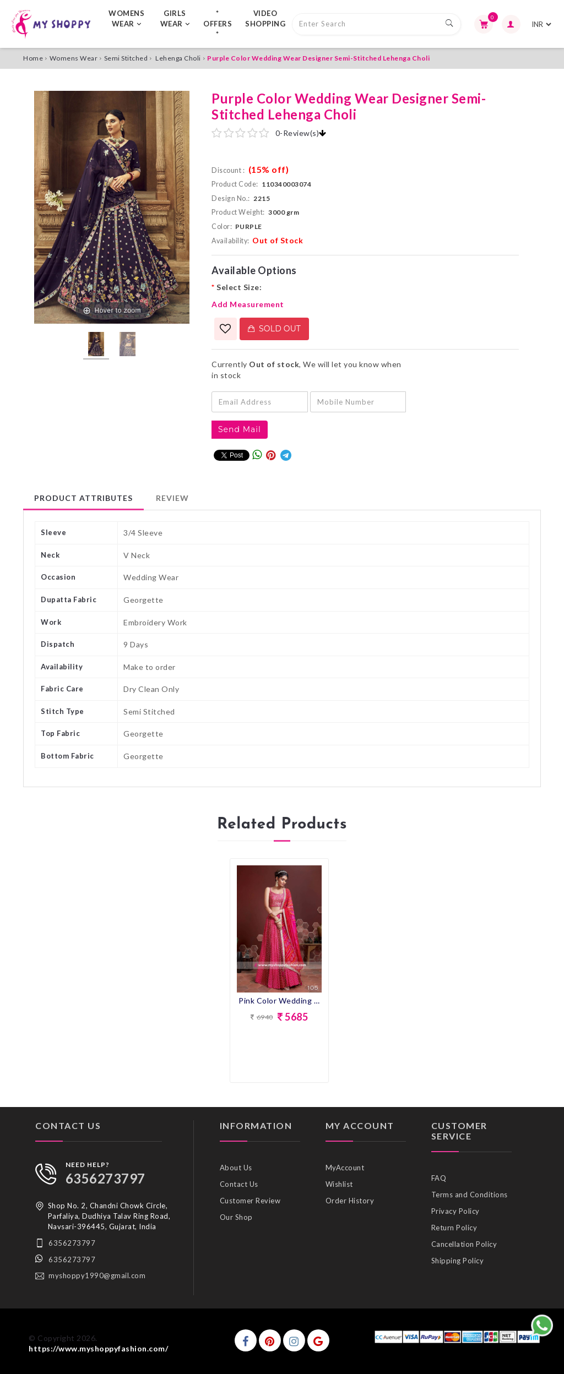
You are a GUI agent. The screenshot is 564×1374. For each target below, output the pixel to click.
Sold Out (274, 329)
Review (172, 498)
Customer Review (250, 1200)
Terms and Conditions (469, 1194)
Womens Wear (74, 58)
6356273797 (105, 1178)
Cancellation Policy (464, 1244)
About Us (236, 1167)
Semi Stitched (126, 58)
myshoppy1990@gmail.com (96, 1275)
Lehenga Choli (178, 58)
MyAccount (345, 1167)
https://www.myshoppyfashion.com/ (98, 1348)
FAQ (439, 1178)
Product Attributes (83, 498)
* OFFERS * (217, 24)
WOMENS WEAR (126, 18)
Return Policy (454, 1227)
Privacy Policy (455, 1211)
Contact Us (239, 1184)
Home (33, 58)
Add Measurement (248, 304)
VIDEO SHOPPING (265, 18)
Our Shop (236, 1217)
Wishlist (339, 1184)
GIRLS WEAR (175, 18)
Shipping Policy (457, 1260)
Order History (350, 1200)
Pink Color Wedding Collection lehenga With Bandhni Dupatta (279, 1000)
